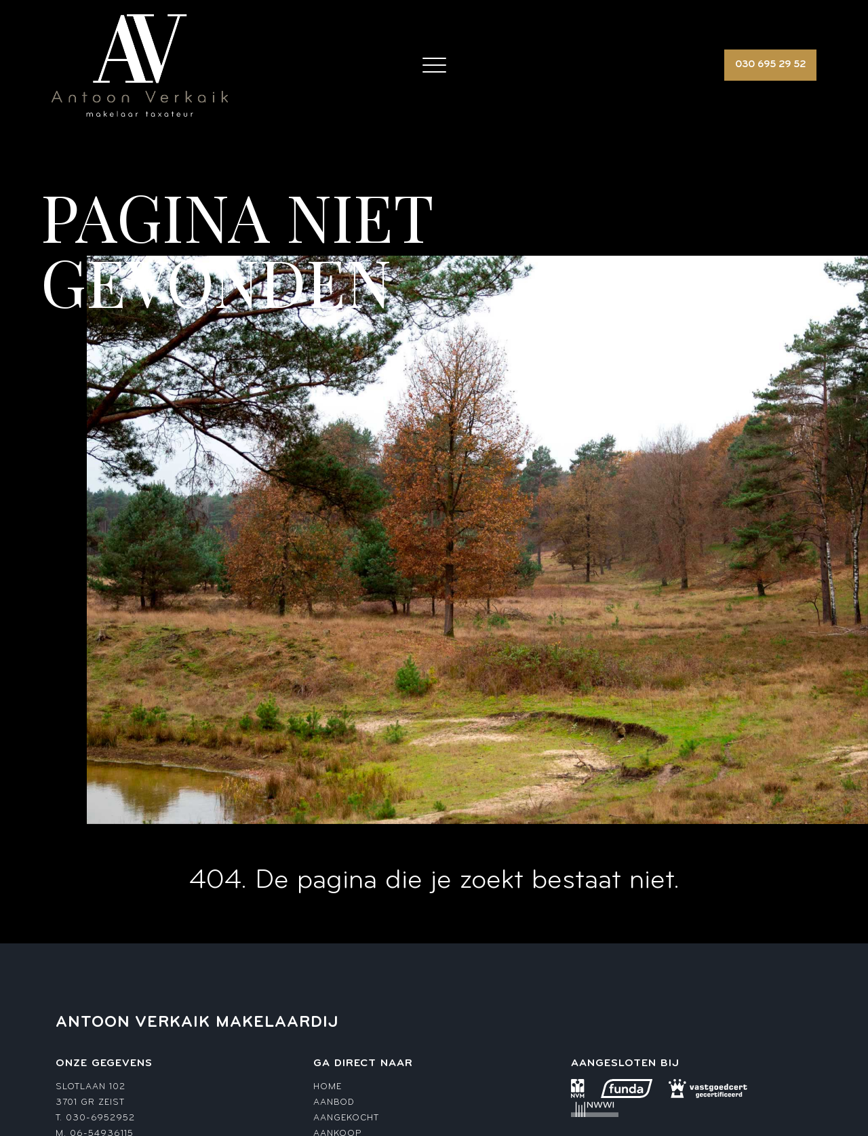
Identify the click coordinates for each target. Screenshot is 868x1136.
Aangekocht (346, 1118)
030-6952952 (100, 1118)
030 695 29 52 (770, 65)
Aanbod (333, 1102)
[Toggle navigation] (434, 65)
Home (327, 1086)
